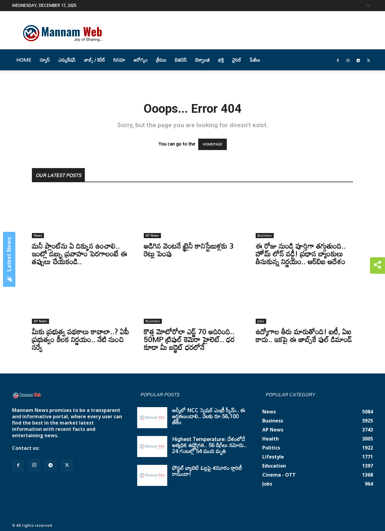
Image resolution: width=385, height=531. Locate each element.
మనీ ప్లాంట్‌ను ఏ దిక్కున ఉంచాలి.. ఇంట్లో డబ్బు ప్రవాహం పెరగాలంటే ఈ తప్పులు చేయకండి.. (79, 254)
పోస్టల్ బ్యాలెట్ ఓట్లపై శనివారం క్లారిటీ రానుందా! (207, 470)
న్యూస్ (45, 60)
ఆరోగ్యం (141, 60)
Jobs (260, 321)
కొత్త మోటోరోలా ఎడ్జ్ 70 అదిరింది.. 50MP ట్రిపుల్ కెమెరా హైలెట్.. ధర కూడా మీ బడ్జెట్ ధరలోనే (189, 339)
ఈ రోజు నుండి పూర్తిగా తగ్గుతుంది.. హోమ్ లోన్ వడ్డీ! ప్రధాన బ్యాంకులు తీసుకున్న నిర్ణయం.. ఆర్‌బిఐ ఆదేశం (301, 254)
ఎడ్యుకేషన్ (66, 60)
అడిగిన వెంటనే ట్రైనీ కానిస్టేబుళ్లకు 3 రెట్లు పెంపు (188, 250)
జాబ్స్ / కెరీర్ (94, 60)
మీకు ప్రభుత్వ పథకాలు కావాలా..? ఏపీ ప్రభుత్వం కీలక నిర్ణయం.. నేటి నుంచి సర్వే (80, 339)
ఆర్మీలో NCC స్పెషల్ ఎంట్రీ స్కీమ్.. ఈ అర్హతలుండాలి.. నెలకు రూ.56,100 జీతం (208, 416)
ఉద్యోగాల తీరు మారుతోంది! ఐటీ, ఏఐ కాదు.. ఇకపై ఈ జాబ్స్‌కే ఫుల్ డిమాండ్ (304, 335)
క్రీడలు (161, 60)
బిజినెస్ (181, 60)
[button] (368, 5)
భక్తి (221, 60)
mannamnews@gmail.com (73, 448)
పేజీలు (255, 60)
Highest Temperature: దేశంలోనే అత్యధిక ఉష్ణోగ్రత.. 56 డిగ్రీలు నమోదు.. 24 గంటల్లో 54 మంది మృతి (209, 445)
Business (264, 235)
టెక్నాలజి (202, 60)
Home (23, 60)
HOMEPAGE (212, 144)
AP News (152, 235)
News (38, 235)
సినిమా (119, 60)
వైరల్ (236, 60)
